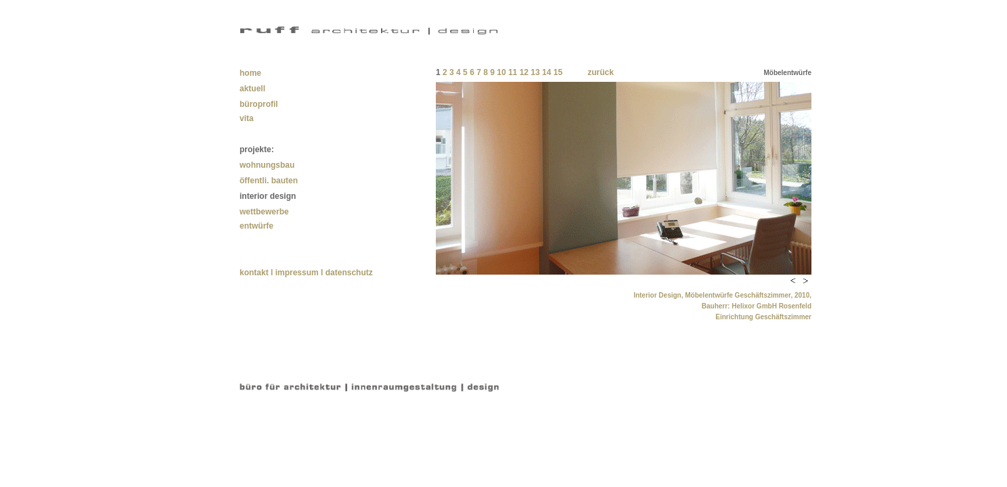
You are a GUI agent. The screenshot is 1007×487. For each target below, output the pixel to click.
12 (524, 72)
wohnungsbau (267, 165)
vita (247, 118)
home (250, 73)
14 (546, 72)
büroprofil (259, 104)
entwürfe (256, 226)
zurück (600, 72)
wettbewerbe (264, 211)
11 (512, 72)
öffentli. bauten (269, 180)
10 (501, 72)
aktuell (252, 88)
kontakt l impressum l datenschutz (306, 272)
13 (535, 72)
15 (558, 72)
